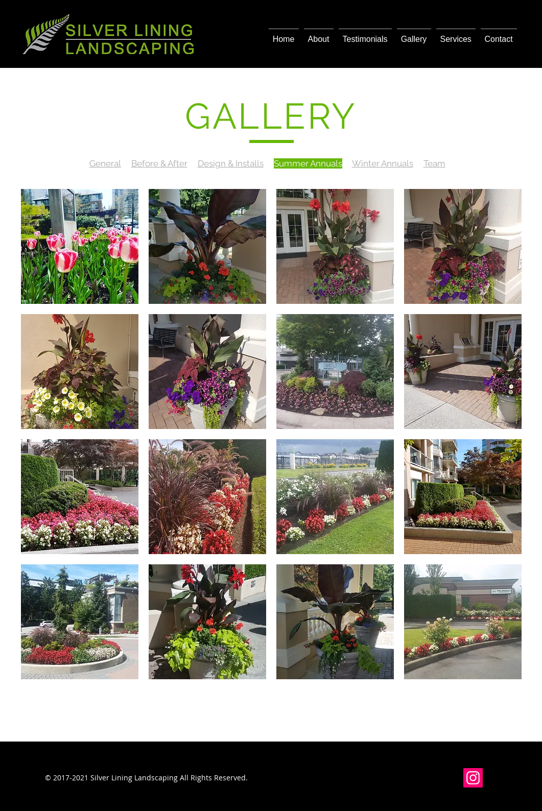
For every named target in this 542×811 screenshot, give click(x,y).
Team (434, 163)
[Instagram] (473, 778)
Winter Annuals (382, 163)
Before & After (159, 163)
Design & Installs (231, 163)
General (105, 163)
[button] (79, 246)
